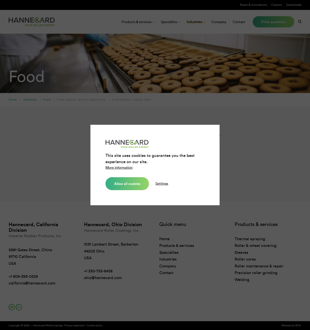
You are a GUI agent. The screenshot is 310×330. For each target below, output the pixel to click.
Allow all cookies (127, 184)
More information (119, 168)
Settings (161, 184)
